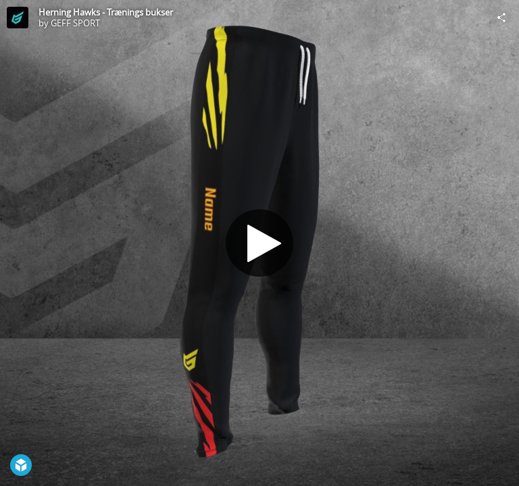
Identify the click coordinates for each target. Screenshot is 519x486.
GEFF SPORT (75, 23)
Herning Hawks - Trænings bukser (106, 12)
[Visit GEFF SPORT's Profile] (17, 17)
